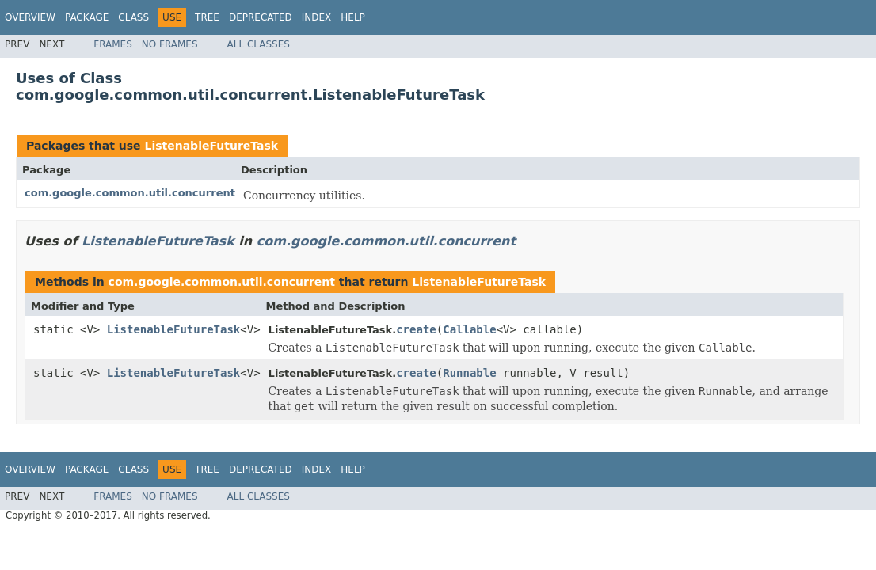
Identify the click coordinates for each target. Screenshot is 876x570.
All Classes (258, 44)
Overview (30, 17)
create (416, 329)
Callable (469, 329)
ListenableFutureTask (211, 145)
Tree (207, 17)
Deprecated (260, 17)
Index (317, 17)
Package (87, 17)
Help (353, 17)
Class (133, 17)
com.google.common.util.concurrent (130, 193)
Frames (112, 44)
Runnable (469, 373)
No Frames (170, 44)
